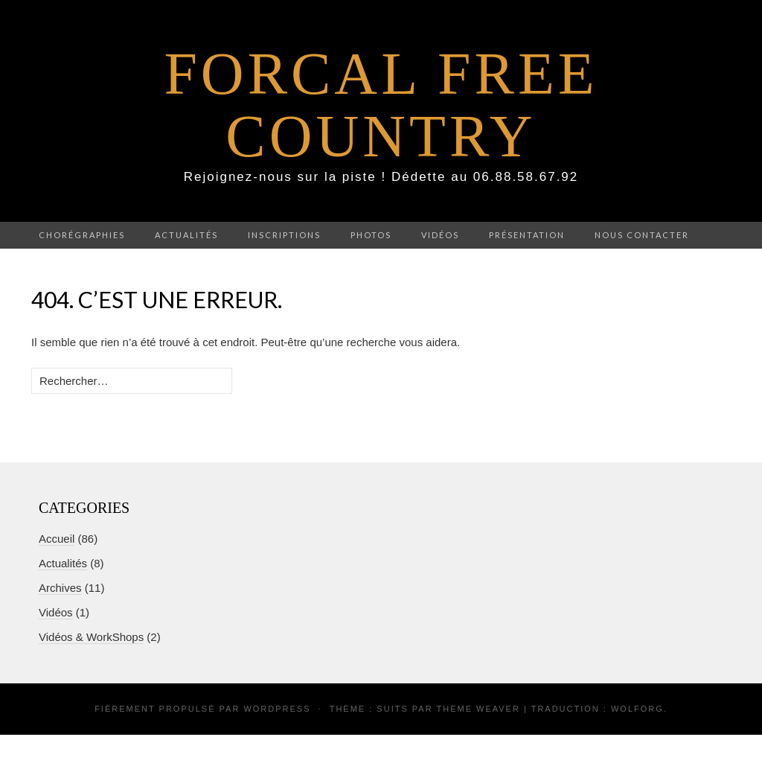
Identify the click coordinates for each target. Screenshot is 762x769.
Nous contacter (642, 235)
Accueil (56, 538)
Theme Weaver (477, 708)
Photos (370, 235)
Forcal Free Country (381, 105)
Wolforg (637, 708)
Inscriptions (284, 235)
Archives (60, 587)
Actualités (186, 235)
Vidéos (440, 235)
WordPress (276, 708)
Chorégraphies (82, 235)
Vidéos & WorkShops (91, 637)
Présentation (527, 235)
